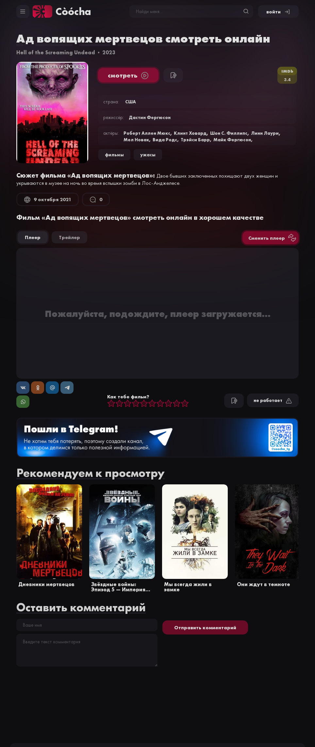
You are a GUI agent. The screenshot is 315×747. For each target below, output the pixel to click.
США (130, 102)
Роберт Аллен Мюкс (147, 133)
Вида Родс (165, 140)
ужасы (148, 155)
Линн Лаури (265, 133)
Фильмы (114, 155)
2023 (108, 52)
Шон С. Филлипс (228, 133)
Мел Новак (136, 140)
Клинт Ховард (190, 133)
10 (185, 404)
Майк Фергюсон (232, 140)
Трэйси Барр (195, 140)
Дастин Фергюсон (150, 117)
